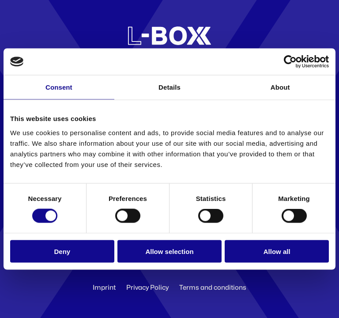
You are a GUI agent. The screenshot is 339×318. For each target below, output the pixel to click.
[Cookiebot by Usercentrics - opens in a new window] (290, 61)
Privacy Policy (147, 288)
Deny (62, 251)
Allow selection (169, 251)
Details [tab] (169, 87)
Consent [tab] (58, 87)
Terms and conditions (212, 288)
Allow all (277, 251)
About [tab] (280, 87)
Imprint (104, 288)
